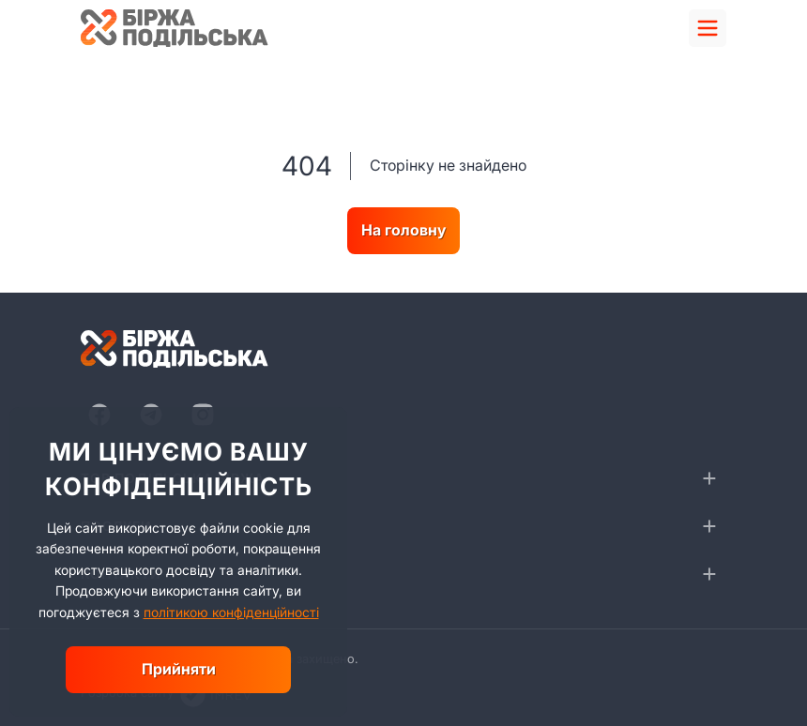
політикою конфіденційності (231, 612)
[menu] (707, 28)
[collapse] (709, 478)
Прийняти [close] (179, 668)
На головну (403, 229)
